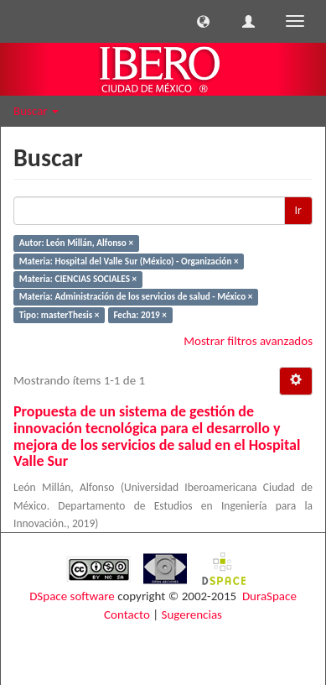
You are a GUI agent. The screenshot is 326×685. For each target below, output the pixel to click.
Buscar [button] (36, 110)
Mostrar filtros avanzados (248, 340)
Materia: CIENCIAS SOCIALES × (78, 279)
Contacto (127, 614)
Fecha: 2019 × (140, 315)
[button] (203, 21)
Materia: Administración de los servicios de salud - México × (136, 297)
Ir (298, 210)
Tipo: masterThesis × (59, 315)
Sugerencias (192, 614)
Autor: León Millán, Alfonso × (76, 242)
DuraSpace (269, 596)
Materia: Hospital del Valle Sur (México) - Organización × (129, 261)
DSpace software (72, 596)
